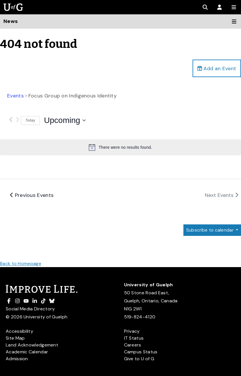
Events (15, 96)
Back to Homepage (20, 264)
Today (30, 121)
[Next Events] (17, 119)
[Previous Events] (10, 119)
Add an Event (216, 68)
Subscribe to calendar (210, 230)
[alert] (120, 148)
